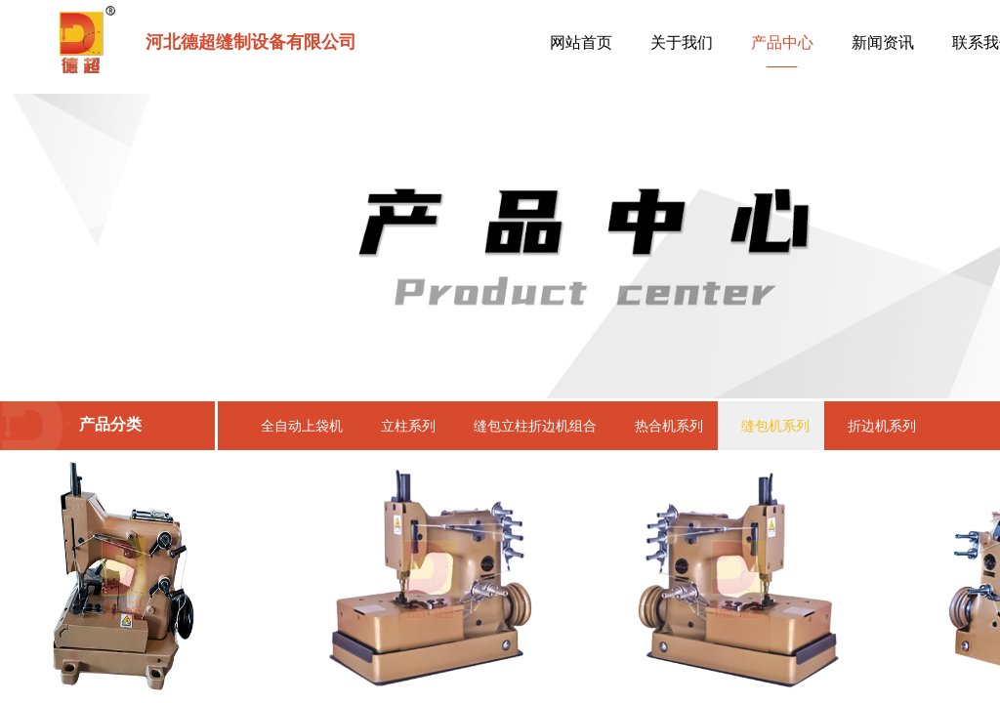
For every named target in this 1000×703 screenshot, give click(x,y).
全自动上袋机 (302, 426)
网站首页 (581, 42)
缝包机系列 (775, 426)
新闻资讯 (883, 42)
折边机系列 (882, 426)
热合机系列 (669, 426)
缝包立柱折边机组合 (535, 426)
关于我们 (681, 42)
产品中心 (782, 42)
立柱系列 (408, 426)
